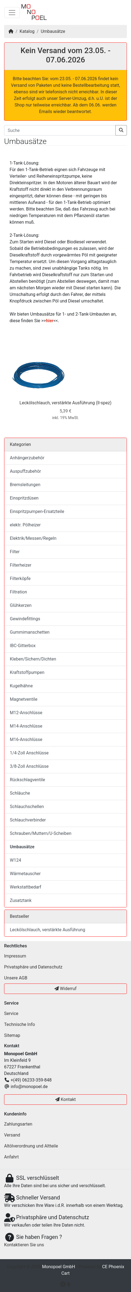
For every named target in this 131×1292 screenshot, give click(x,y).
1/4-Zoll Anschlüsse (29, 752)
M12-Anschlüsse (26, 712)
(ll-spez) (104, 402)
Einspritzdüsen (24, 498)
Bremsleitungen (25, 484)
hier (50, 320)
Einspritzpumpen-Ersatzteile (37, 511)
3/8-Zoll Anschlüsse (29, 766)
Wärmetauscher (25, 873)
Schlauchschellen (27, 806)
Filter (15, 551)
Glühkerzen (20, 605)
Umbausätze (53, 31)
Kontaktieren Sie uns (24, 1244)
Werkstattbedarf (25, 887)
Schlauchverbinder (28, 820)
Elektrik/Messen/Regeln (33, 538)
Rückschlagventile (27, 779)
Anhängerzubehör (27, 457)
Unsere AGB (15, 977)
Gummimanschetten (30, 632)
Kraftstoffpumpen (27, 672)
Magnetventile (23, 699)
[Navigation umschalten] (12, 12)
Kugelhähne (21, 685)
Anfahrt (11, 1157)
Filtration (18, 592)
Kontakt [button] (65, 1099)
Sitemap (12, 1035)
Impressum (15, 956)
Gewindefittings (25, 618)
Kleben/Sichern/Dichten (33, 659)
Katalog (27, 31)
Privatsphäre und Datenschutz (33, 967)
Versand (12, 1135)
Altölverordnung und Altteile (31, 1146)
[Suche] (60, 130)
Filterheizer (20, 565)
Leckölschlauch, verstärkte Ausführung (57, 402)
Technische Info (19, 1024)
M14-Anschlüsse (26, 726)
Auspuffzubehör (25, 471)
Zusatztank (20, 900)
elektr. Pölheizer (25, 524)
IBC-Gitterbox (23, 645)
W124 (15, 860)
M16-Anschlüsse (26, 739)
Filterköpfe (20, 578)
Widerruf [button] (65, 988)
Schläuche (20, 793)
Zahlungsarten (18, 1124)
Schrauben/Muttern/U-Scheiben (40, 833)
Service (11, 1013)
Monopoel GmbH (58, 1266)
